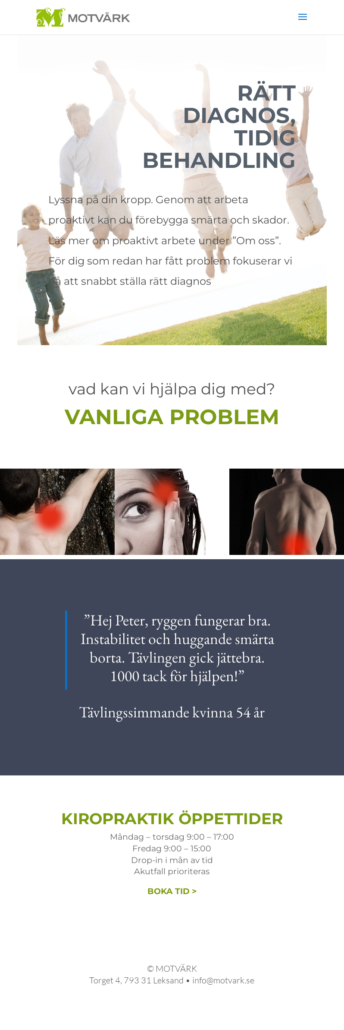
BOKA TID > (172, 891)
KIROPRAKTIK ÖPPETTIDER (172, 818)
